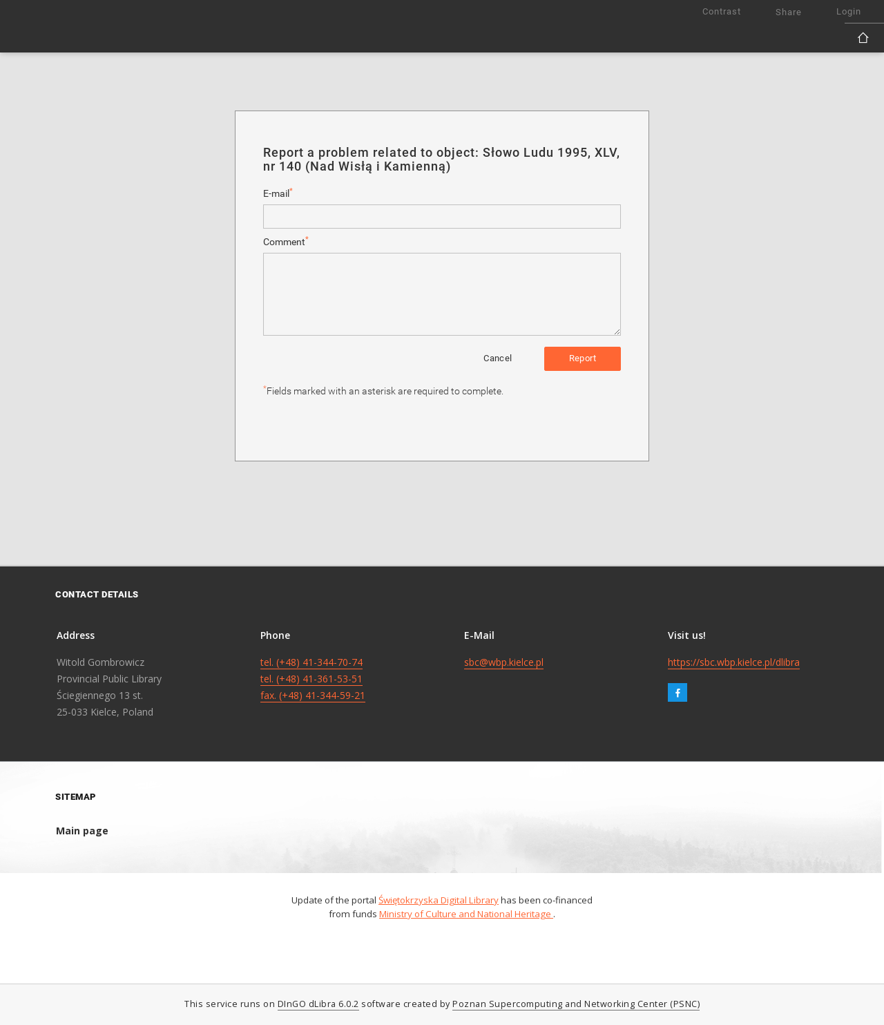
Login (848, 11)
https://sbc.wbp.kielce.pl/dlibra (734, 662)
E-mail (278, 193)
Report (582, 358)
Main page (82, 830)
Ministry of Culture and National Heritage (466, 914)
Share (789, 12)
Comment (286, 241)
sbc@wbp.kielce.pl (504, 662)
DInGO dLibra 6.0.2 (318, 1004)
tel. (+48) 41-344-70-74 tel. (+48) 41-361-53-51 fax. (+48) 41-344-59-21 (312, 678)
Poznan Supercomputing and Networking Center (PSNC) (576, 1004)
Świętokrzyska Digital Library (438, 900)
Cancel (497, 358)
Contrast (721, 11)
